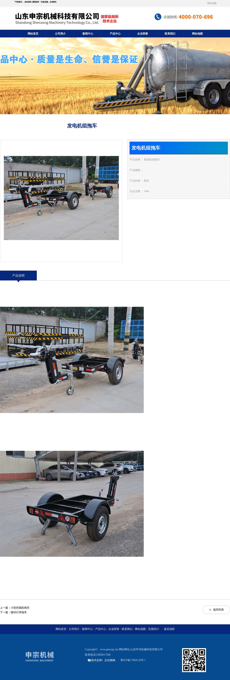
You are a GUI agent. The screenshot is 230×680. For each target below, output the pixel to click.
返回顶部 (169, 629)
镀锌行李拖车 (19, 612)
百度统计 (153, 629)
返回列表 (218, 609)
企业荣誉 (142, 33)
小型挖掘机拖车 (20, 607)
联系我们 (170, 33)
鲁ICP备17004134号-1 (133, 660)
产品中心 (115, 33)
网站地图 (212, 3)
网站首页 (33, 33)
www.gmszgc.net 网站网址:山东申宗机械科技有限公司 (131, 649)
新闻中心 (87, 33)
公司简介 (60, 33)
